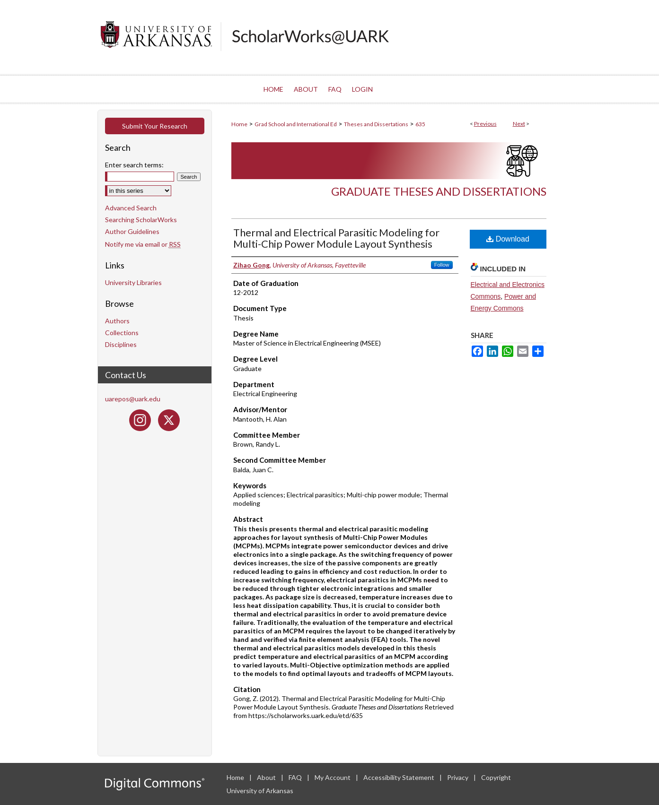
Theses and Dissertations (376, 124)
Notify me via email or (143, 244)
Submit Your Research (154, 126)
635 (420, 124)
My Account (333, 777)
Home (239, 124)
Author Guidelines (132, 231)
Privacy (458, 777)
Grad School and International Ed (296, 124)
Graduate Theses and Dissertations (438, 191)
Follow (441, 265)
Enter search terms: (134, 165)
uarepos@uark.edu (132, 399)
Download (507, 239)
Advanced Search (131, 208)
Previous (485, 123)
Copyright (496, 777)
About (267, 777)
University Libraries (133, 282)
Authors (117, 321)
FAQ (296, 777)
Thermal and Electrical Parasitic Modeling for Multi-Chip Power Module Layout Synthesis (336, 238)
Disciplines (121, 344)
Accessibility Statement (399, 777)
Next (519, 123)
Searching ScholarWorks (141, 220)
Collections (122, 333)
